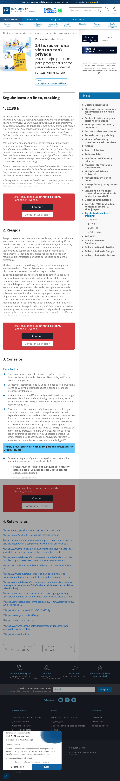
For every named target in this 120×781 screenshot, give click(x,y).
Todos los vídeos (100, 725)
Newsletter (97, 717)
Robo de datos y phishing (99, 135)
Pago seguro (57, 721)
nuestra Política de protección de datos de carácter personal (30, 691)
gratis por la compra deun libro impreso (20, 676)
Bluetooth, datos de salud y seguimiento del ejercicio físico (101, 112)
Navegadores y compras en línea (101, 185)
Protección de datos (21, 729)
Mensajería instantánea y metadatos (99, 125)
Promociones (98, 721)
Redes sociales (93, 154)
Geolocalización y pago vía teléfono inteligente (100, 119)
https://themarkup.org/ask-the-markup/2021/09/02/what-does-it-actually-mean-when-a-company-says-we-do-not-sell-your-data (38, 542)
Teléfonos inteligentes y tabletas (99, 159)
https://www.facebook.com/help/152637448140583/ (31, 535)
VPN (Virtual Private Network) (96, 172)
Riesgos (93, 224)
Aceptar (104, 689)
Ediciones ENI (19, 10)
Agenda (89, 145)
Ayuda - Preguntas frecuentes (65, 717)
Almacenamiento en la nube (98, 179)
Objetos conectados (96, 104)
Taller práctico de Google (99, 251)
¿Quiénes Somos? (20, 721)
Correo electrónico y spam (100, 131)
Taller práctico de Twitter (99, 247)
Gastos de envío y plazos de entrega (68, 725)
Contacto (55, 729)
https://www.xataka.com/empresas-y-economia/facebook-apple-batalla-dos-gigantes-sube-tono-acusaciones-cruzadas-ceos (37, 559)
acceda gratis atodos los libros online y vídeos (46, 676)
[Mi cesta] (107, 10)
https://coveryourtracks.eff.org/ (22, 615)
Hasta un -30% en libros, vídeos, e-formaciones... (60, 2)
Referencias (95, 232)
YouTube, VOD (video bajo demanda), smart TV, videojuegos (23, 650)
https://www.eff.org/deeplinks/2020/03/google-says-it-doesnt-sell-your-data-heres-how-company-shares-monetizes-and (38, 550)
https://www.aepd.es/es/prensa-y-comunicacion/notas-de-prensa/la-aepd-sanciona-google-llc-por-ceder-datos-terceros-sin (37, 575)
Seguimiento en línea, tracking (97, 214)
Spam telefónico (94, 150)
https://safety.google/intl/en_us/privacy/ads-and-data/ (32, 530)
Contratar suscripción (37, 214)
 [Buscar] (99, 10)
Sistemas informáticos (98, 199)
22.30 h (93, 219)
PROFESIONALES (79, 747)
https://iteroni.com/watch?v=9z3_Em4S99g (27, 610)
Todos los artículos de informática (28, 717)
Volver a (52, 82)
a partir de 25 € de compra (74, 675)
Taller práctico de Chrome (100, 255)
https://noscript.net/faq (17, 634)
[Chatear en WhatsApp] (60, 10)
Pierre (50, 73)
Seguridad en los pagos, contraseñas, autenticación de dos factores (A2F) (101, 193)
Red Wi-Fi (50, 650)
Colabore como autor (22, 725)
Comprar (37, 207)
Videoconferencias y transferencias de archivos (100, 140)
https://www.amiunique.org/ (20, 620)
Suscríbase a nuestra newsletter (29, 689)
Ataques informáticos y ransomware (98, 166)
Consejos (94, 228)
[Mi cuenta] (114, 10)
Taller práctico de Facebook (95, 242)
